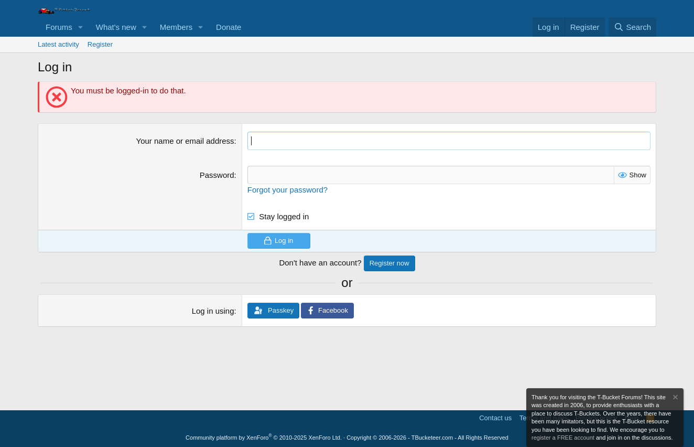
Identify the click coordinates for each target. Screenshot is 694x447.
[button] (80, 27)
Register (100, 44)
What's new (116, 27)
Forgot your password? (287, 189)
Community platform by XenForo (264, 437)
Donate (228, 27)
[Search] (632, 27)
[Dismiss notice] (674, 398)
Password (217, 175)
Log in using (213, 310)
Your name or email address (185, 140)
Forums (59, 27)
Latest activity (58, 44)
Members (176, 27)
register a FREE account (563, 437)
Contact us (495, 418)
